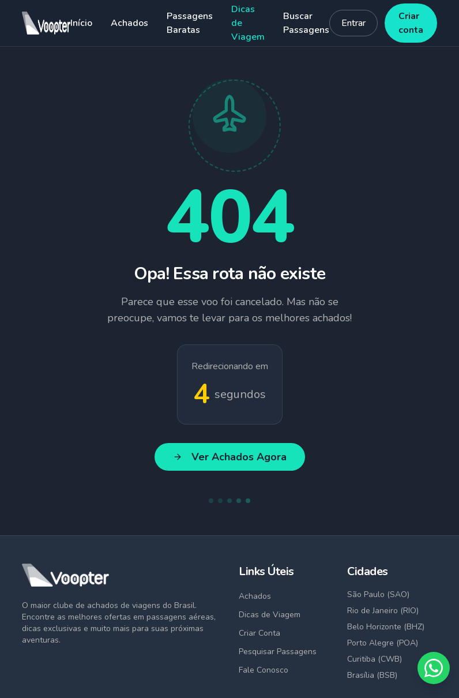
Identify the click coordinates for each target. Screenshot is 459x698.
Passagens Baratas (190, 23)
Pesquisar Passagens (278, 651)
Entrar (353, 23)
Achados (129, 23)
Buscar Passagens (306, 23)
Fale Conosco (263, 670)
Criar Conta (259, 633)
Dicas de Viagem (248, 23)
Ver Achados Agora (230, 457)
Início (81, 23)
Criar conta (410, 23)
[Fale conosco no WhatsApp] (433, 668)
